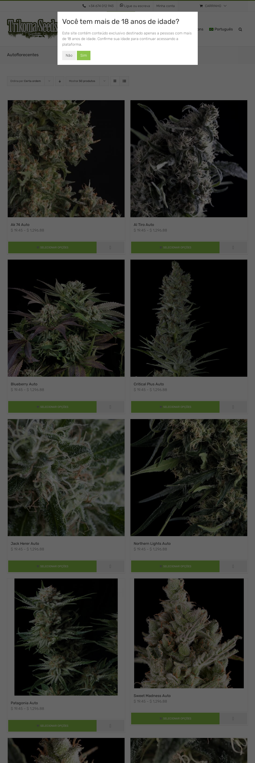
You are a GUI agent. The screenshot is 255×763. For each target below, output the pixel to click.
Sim (83, 55)
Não (69, 55)
